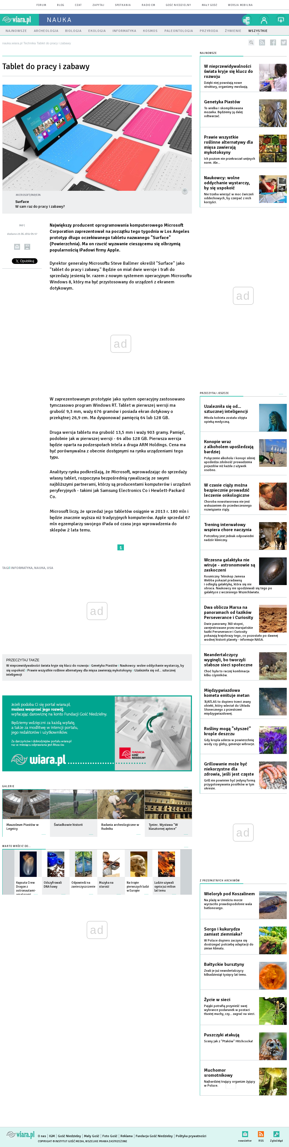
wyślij (17, 247)
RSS (261, 1133)
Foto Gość (109, 1136)
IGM (52, 1136)
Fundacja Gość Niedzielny (154, 1136)
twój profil (264, 20)
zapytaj (98, 5)
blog (60, 5)
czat (78, 5)
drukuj (27, 247)
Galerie (8, 786)
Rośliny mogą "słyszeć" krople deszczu (227, 731)
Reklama (127, 1136)
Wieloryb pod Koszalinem (229, 893)
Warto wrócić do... (16, 846)
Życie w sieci (217, 999)
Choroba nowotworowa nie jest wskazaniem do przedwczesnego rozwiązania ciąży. (228, 506)
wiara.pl (20, 20)
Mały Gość (209, 5)
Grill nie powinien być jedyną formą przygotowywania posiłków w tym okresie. (229, 784)
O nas (42, 1136)
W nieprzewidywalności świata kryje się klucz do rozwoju (47, 666)
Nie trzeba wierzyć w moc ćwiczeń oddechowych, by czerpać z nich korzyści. (229, 198)
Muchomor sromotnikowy (218, 1073)
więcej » (43, 832)
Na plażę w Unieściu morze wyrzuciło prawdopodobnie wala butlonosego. (228, 904)
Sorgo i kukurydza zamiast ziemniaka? (223, 932)
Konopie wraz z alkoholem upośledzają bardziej (228, 446)
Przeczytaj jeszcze (214, 393)
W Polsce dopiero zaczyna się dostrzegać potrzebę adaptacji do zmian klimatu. (228, 944)
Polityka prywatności (191, 1136)
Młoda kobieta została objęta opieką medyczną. (225, 420)
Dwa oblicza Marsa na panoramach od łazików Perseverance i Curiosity (228, 612)
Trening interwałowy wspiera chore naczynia (227, 527)
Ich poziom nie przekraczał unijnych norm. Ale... (229, 161)
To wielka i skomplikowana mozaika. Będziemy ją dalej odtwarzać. (223, 112)
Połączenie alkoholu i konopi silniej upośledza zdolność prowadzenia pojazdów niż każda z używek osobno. (229, 464)
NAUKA (39, 568)
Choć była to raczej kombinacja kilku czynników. (226, 673)
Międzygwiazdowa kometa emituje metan (226, 693)
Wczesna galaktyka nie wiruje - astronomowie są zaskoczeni (229, 565)
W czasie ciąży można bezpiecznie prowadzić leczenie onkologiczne (226, 490)
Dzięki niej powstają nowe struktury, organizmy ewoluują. (226, 85)
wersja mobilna (240, 5)
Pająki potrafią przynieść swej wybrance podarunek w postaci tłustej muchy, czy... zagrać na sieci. (229, 1010)
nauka (59, 20)
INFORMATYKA (22, 568)
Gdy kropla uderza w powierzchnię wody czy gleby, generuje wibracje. (229, 742)
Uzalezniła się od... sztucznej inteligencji (226, 409)
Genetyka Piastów (104, 666)
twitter (284, 42)
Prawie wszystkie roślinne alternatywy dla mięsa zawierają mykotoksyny (79, 670)
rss (262, 42)
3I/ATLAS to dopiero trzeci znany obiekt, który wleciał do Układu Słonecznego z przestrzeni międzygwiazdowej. (227, 708)
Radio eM (148, 5)
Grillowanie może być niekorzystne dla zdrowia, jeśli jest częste (229, 769)
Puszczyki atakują (221, 1034)
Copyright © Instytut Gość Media (61, 1141)
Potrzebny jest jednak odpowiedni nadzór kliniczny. (229, 538)
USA (50, 568)
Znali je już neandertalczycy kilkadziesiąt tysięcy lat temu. (225, 973)
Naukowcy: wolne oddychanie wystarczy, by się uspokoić (227, 183)
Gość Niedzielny (178, 5)
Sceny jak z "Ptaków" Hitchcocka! (228, 1041)
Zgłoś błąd (276, 1133)
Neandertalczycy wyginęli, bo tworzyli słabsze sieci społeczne (228, 659)
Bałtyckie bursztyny (224, 964)
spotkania (123, 5)
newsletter (245, 1133)
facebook (273, 42)
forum (41, 5)
